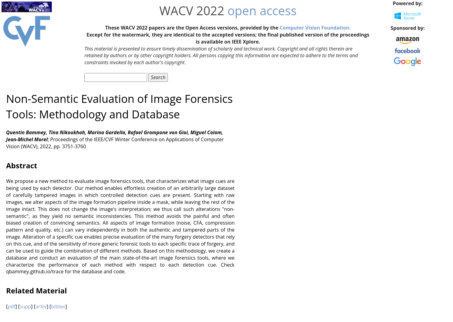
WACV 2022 (191, 10)
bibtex (58, 306)
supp (25, 306)
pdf (11, 306)
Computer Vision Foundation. (315, 27)
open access (261, 10)
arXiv (41, 306)
